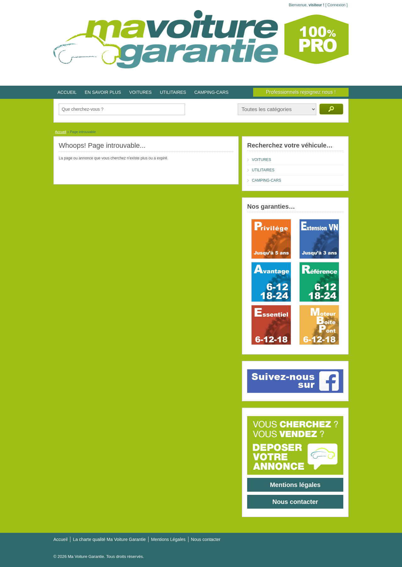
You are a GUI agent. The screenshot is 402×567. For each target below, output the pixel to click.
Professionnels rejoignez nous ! (301, 92)
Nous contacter (295, 501)
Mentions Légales (168, 539)
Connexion (336, 5)
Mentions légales (295, 484)
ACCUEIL (67, 92)
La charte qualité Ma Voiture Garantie (109, 539)
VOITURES (140, 92)
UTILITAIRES (173, 92)
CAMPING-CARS (211, 92)
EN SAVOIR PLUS (103, 92)
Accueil (60, 132)
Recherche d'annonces (331, 109)
